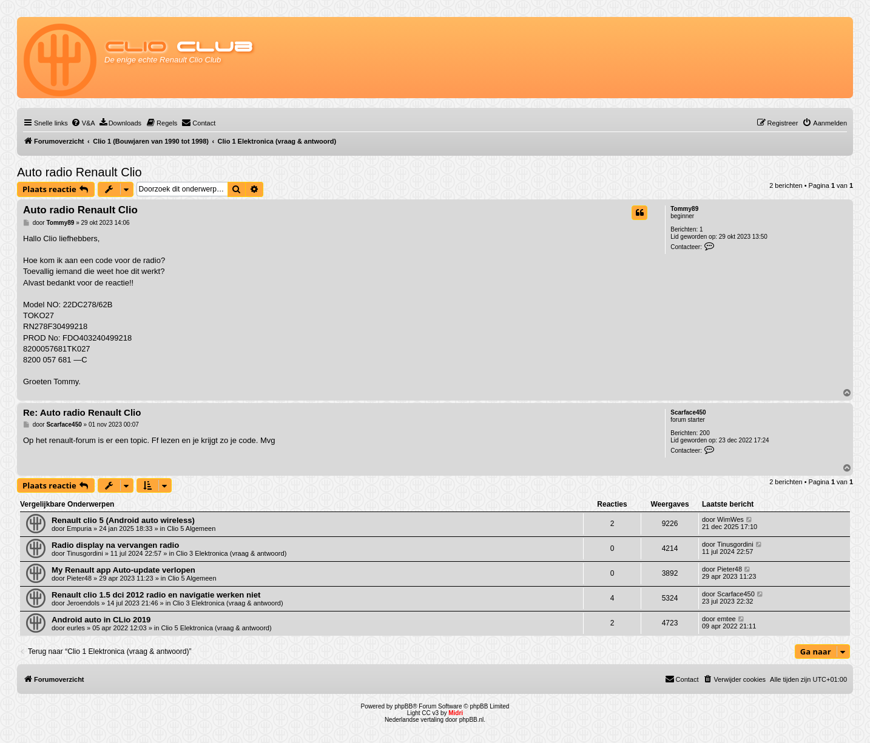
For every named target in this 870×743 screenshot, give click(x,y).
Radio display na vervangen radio (115, 545)
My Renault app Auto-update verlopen (123, 570)
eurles (76, 627)
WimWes (730, 519)
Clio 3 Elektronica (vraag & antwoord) (231, 553)
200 (705, 433)
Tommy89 (684, 208)
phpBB (403, 706)
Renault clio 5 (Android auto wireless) (123, 520)
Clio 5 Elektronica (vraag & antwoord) (216, 627)
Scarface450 (688, 412)
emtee (726, 618)
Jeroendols (83, 603)
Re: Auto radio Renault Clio (82, 412)
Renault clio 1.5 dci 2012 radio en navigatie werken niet (156, 594)
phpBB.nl (471, 719)
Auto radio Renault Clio (79, 172)
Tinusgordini (85, 553)
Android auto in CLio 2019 (101, 619)
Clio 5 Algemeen (191, 528)
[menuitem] (83, 123)
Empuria (79, 528)
